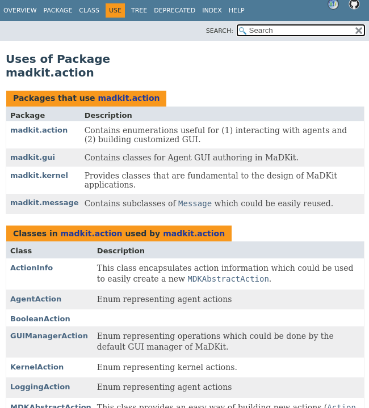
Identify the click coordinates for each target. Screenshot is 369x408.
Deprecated (174, 10)
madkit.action (129, 98)
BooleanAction (40, 318)
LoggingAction (40, 386)
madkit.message (44, 202)
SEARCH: (219, 31)
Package (58, 10)
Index (211, 10)
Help (237, 10)
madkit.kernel (39, 175)
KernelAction (37, 367)
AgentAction (35, 299)
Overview (20, 10)
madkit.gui (32, 157)
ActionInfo (31, 268)
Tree (139, 10)
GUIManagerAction (49, 336)
